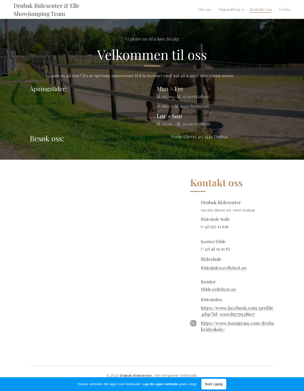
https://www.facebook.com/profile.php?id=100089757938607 (237, 311)
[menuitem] (206, 9)
